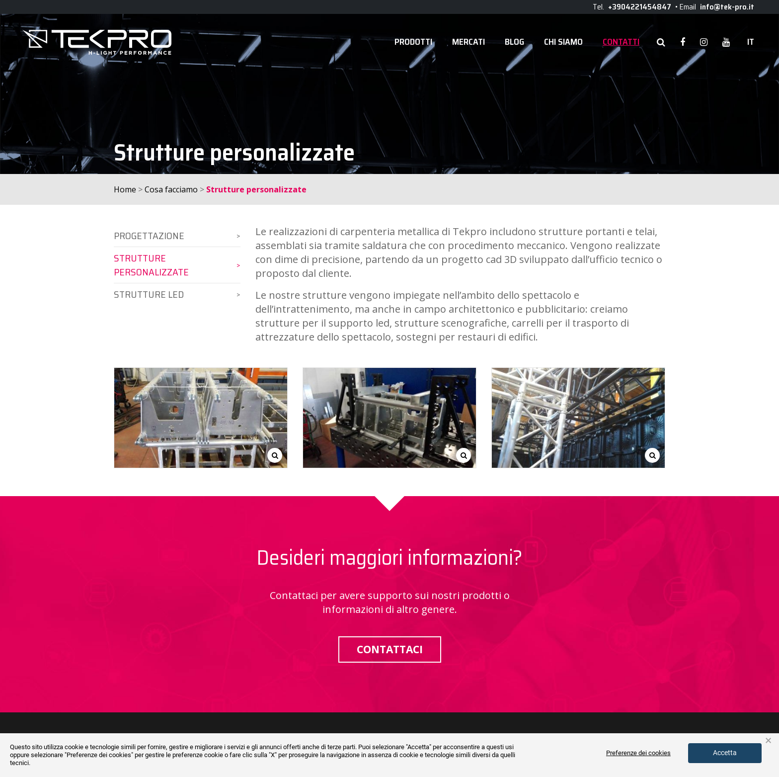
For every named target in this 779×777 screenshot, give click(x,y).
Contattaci (390, 649)
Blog (514, 42)
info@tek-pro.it (727, 6)
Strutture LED (149, 294)
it (750, 42)
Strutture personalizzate (151, 265)
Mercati (468, 42)
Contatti (621, 42)
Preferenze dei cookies (638, 753)
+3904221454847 (639, 6)
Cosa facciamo (171, 189)
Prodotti (413, 42)
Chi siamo (563, 42)
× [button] (768, 740)
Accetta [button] (725, 753)
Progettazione (149, 236)
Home (125, 189)
